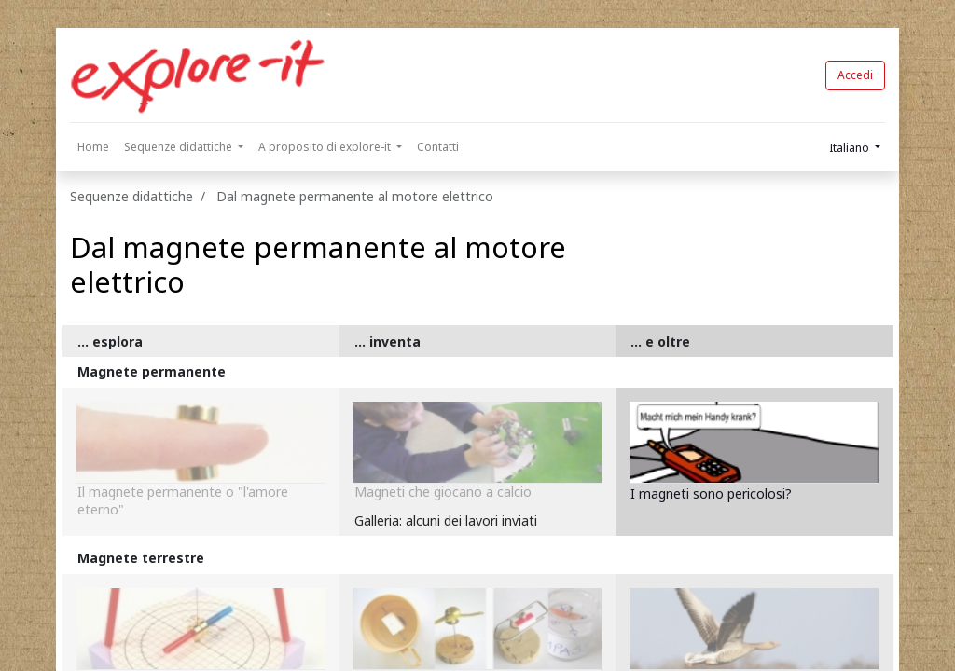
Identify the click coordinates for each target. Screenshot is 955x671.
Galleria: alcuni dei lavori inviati (445, 520)
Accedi (855, 75)
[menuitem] (93, 147)
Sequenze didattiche (131, 196)
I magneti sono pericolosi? (711, 493)
